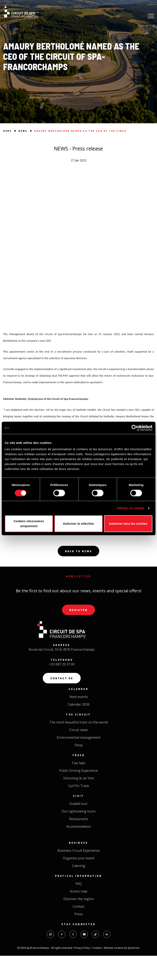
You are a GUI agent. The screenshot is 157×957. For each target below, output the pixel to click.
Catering (78, 867)
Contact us (61, 679)
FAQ (79, 885)
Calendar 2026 (78, 705)
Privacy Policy (82, 949)
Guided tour (78, 805)
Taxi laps (78, 764)
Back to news (78, 551)
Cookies (97, 949)
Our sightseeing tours (79, 812)
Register (78, 610)
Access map (78, 892)
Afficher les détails (130, 508)
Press (78, 915)
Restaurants (78, 820)
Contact (79, 907)
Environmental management (79, 738)
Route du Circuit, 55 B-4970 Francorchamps (62, 650)
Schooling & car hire (78, 779)
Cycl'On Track (78, 787)
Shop (78, 746)
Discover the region (78, 900)
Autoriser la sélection (78, 523)
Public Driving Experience (78, 772)
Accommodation (78, 827)
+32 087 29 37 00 (62, 665)
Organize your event (78, 859)
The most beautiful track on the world (78, 723)
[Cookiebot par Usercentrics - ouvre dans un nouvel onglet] (134, 428)
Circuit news (78, 731)
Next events (78, 698)
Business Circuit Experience (79, 851)
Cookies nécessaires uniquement (29, 523)
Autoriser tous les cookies (128, 523)
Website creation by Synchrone (122, 949)
